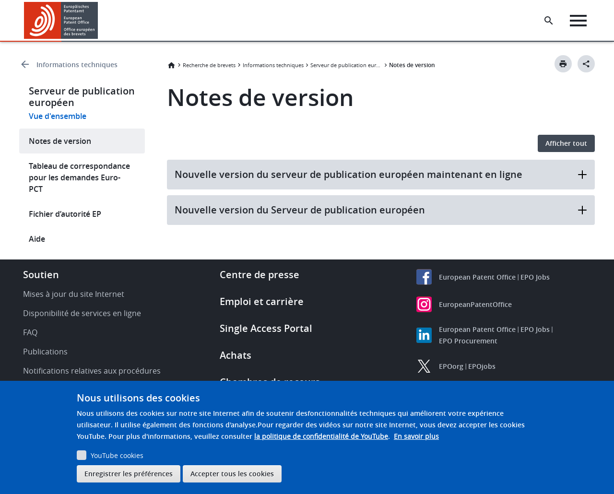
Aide (37, 239)
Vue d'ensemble (57, 116)
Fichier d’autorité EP (65, 214)
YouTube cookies (117, 455)
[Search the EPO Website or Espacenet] (549, 20)
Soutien (41, 274)
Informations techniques (77, 64)
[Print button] (563, 63)
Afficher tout (566, 143)
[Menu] (578, 21)
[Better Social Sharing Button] (586, 63)
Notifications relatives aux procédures (92, 370)
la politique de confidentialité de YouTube (321, 436)
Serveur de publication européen (346, 65)
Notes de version (60, 141)
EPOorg (451, 366)
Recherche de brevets (209, 65)
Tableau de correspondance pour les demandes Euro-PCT (79, 177)
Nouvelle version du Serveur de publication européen (381, 209)
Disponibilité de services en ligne (82, 313)
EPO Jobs (535, 277)
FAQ (30, 332)
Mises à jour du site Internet (73, 294)
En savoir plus (416, 436)
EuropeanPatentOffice (475, 304)
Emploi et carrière (262, 301)
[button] (99, 20)
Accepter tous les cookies (232, 473)
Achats (235, 355)
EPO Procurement (468, 340)
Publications (45, 351)
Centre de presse (259, 274)
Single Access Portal (266, 328)
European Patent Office (477, 277)
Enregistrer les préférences (128, 473)
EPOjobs (482, 366)
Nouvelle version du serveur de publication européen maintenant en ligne (381, 174)
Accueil (171, 65)
